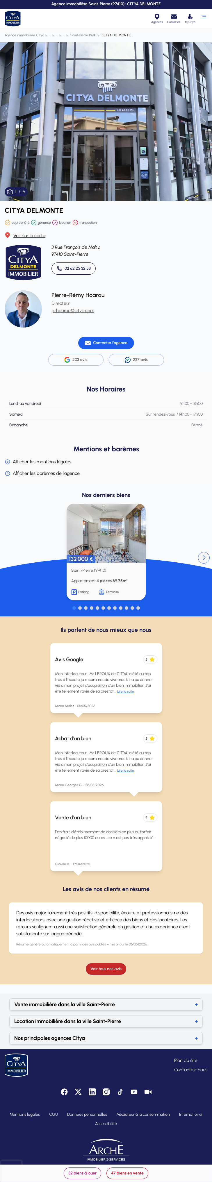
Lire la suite (125, 691)
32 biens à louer (82, 1173)
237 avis (136, 360)
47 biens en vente (127, 1173)
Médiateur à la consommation (143, 1114)
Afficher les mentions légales (38, 462)
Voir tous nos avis (106, 968)
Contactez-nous (190, 1069)
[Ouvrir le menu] (203, 19)
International (190, 1114)
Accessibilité (106, 1123)
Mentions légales (25, 1114)
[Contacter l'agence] (106, 343)
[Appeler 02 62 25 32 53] (73, 268)
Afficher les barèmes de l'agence (42, 473)
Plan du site (185, 1060)
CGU (53, 1114)
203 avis (75, 360)
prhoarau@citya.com (72, 310)
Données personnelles (87, 1114)
